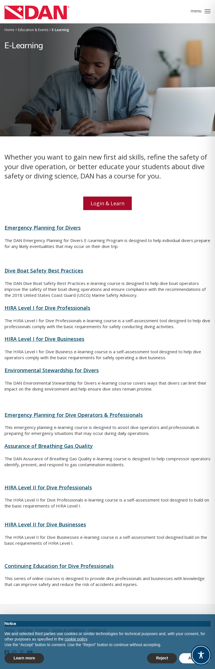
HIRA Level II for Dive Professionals (48, 487)
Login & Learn (107, 203)
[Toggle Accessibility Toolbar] (201, 655)
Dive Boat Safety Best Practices (44, 270)
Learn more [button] (24, 658)
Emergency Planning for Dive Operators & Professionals (74, 414)
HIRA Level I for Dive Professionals (47, 307)
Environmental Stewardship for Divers (52, 370)
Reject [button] (162, 658)
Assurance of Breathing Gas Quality (49, 446)
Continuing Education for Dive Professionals (59, 566)
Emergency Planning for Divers (43, 227)
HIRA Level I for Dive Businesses (44, 338)
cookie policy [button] (76, 639)
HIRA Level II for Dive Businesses (45, 524)
